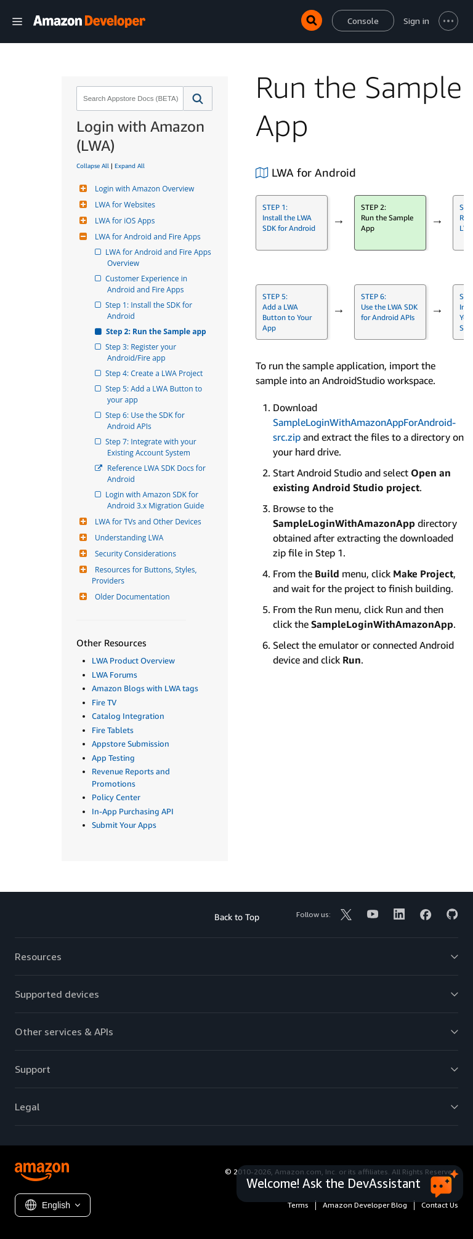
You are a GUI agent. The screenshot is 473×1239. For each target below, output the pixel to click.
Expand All (130, 165)
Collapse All (92, 165)
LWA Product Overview (133, 660)
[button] (198, 98)
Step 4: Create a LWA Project (155, 373)
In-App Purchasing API (133, 811)
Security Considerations (134, 553)
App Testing (113, 758)
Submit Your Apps (124, 825)
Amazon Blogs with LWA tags (145, 688)
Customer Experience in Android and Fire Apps (148, 284)
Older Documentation (131, 596)
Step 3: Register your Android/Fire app (142, 352)
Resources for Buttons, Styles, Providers (145, 575)
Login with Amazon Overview (143, 188)
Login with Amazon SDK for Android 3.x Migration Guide (155, 500)
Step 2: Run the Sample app (156, 331)
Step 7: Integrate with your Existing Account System (152, 447)
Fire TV (104, 702)
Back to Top (236, 917)
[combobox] (129, 98)
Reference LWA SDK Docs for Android (157, 473)
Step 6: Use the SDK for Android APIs (147, 420)
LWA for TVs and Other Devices (146, 521)
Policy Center (116, 797)
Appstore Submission (130, 743)
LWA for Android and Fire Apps (146, 236)
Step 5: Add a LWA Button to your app (155, 394)
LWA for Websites (123, 204)
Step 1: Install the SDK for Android (150, 310)
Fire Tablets (113, 730)
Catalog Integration (128, 716)
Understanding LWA (127, 537)
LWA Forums (114, 675)
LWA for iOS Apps (123, 220)
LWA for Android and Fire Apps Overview (160, 257)
